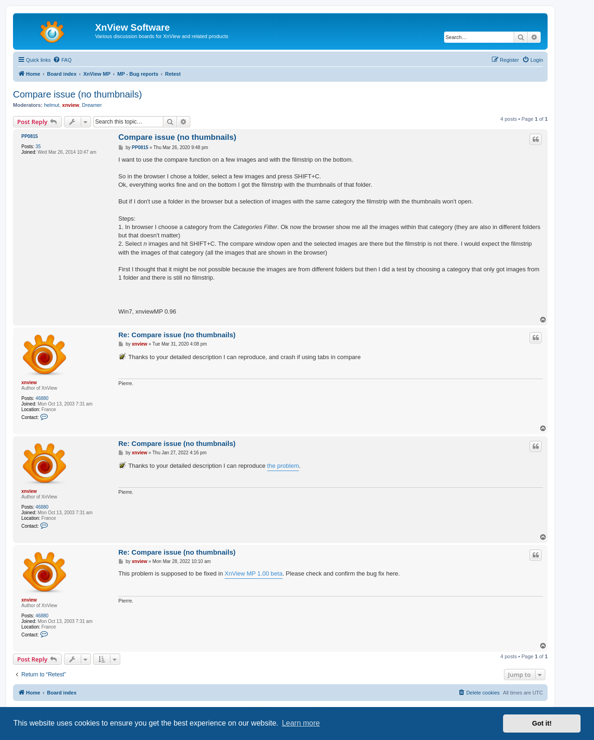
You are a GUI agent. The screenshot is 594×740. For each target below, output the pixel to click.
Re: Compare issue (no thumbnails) (177, 335)
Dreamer (92, 105)
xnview (70, 105)
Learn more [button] (301, 723)
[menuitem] (62, 59)
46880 (42, 398)
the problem (283, 465)
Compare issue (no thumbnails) (77, 94)
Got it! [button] (542, 723)
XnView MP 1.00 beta (254, 573)
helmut (51, 105)
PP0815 (29, 136)
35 (38, 146)
